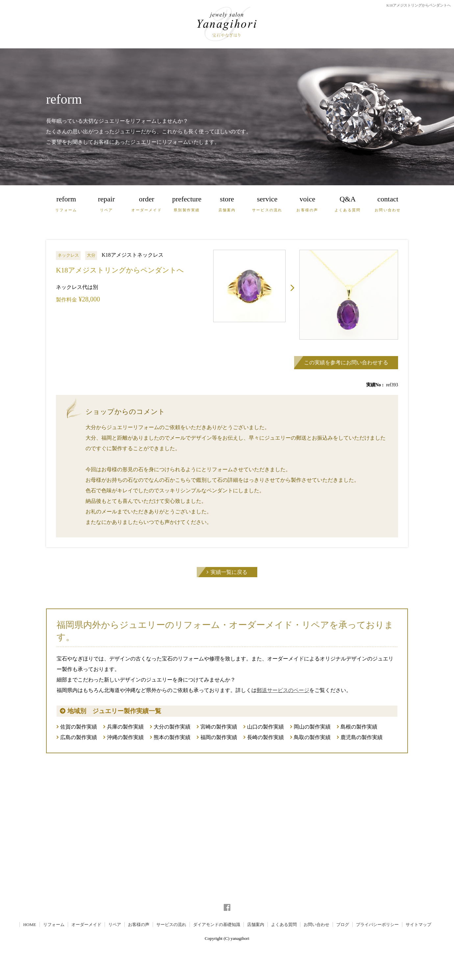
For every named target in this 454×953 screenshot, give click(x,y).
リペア (114, 924)
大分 (91, 255)
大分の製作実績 (172, 727)
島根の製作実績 (358, 727)
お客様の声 (138, 924)
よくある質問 (284, 924)
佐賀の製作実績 (78, 727)
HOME (29, 924)
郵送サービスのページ (283, 690)
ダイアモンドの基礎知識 (216, 924)
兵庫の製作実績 (125, 727)
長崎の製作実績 (265, 737)
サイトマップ (418, 924)
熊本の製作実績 (172, 737)
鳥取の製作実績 (312, 737)
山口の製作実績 (265, 727)
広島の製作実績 (78, 737)
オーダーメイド (86, 924)
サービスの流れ (171, 924)
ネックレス (68, 255)
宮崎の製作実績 (218, 727)
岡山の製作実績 (312, 727)
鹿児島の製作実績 (361, 737)
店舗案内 (255, 924)
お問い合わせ (316, 924)
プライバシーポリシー (377, 924)
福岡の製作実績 (218, 737)
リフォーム (53, 924)
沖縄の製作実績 (125, 737)
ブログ (342, 924)
